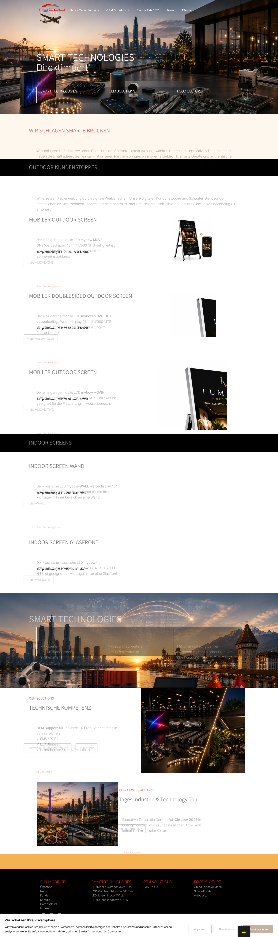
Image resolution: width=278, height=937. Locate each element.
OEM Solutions (116, 10)
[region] (139, 925)
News (170, 10)
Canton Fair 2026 (148, 10)
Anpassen (200, 929)
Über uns (188, 10)
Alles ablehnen (227, 929)
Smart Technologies (83, 10)
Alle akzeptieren (258, 929)
